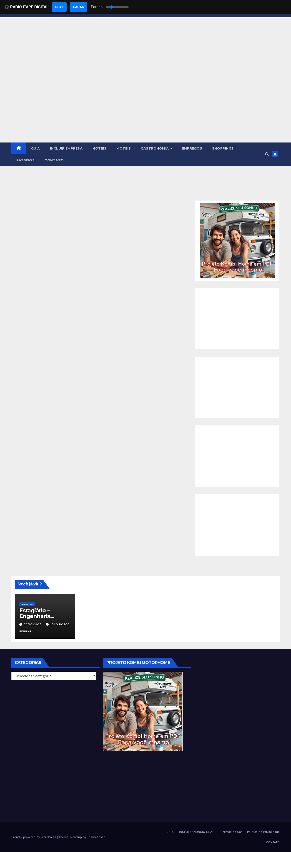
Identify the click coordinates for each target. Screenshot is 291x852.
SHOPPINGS (223, 148)
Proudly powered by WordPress (34, 837)
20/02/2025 (33, 624)
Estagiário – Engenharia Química (34, 616)
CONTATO (54, 160)
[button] (267, 154)
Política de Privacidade (263, 832)
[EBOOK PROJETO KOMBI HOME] (237, 240)
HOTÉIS (99, 148)
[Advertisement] (145, 108)
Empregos (27, 604)
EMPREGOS (192, 148)
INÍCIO (170, 832)
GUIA (35, 148)
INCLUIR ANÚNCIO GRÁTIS (197, 832)
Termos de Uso (232, 832)
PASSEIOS (25, 160)
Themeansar (96, 837)
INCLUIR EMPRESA (66, 148)
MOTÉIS (123, 148)
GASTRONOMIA (155, 148)
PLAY (59, 7)
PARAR (78, 7)
